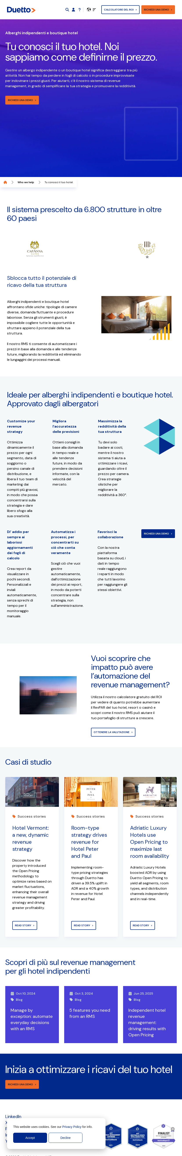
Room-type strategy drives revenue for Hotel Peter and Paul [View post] (89, 824)
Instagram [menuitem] (15, 1117)
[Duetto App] (73, 9)
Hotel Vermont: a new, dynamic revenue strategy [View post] (30, 821)
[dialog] (56, 1133)
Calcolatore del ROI (119, 9)
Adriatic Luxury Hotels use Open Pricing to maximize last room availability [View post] (149, 824)
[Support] (79, 9)
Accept (30, 1138)
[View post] (32, 775)
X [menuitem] (6, 1105)
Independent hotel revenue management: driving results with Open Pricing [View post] (147, 1005)
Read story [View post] (23, 908)
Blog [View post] (17, 982)
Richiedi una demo (156, 9)
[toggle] (94, 9)
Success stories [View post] (29, 799)
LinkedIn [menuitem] (13, 1099)
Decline (65, 1138)
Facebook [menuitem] (15, 1111)
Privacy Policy (71, 1127)
